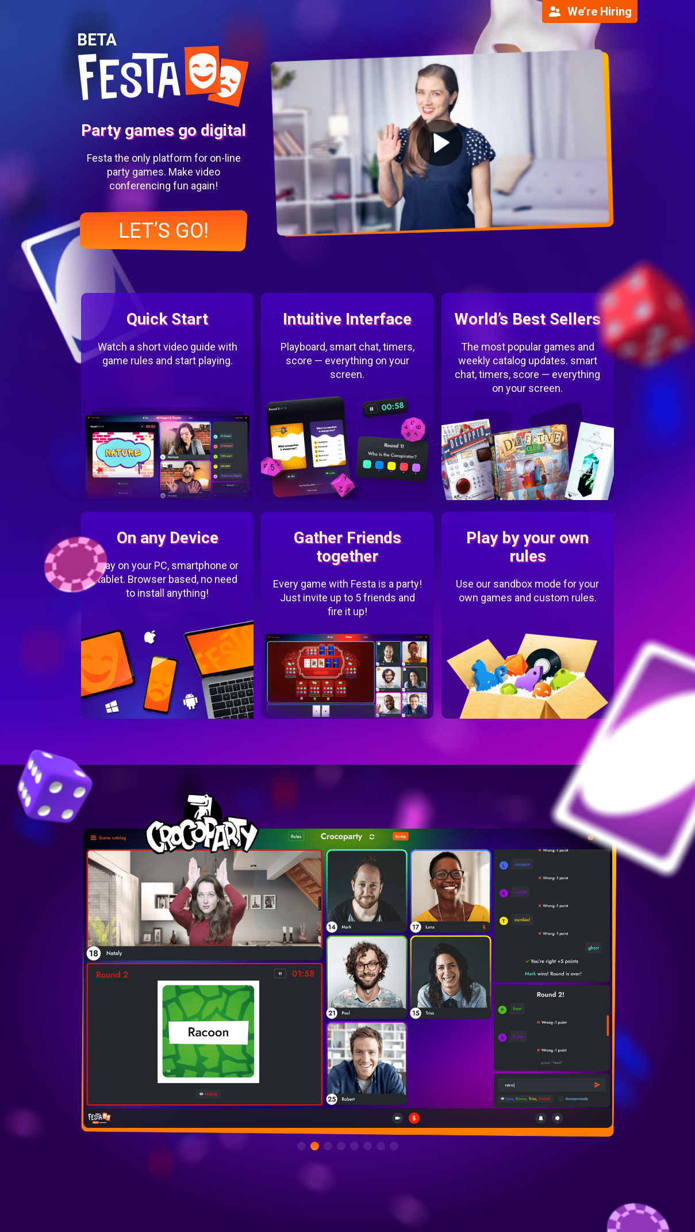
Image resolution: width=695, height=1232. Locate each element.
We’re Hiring (590, 11)
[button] (301, 1146)
